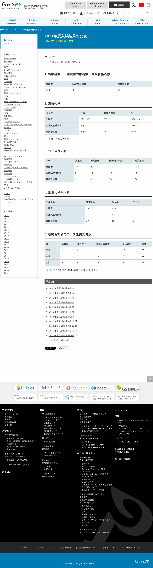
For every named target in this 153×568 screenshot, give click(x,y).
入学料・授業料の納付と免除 (92, 494)
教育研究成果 (85, 422)
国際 (142, 22)
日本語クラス (87, 517)
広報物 (7, 419)
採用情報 (8, 116)
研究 (98, 22)
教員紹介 (54, 22)
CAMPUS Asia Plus (13, 64)
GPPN (7, 130)
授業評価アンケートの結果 (93, 490)
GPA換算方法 (88, 482)
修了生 (7, 67)
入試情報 (51, 56)
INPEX (7, 193)
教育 (76, 22)
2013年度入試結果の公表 (61, 321)
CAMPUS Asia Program (15, 87)
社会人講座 (9, 144)
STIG (6, 185)
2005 (6, 273)
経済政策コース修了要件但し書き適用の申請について (97, 486)
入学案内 (33, 22)
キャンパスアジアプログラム (131, 428)
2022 (6, 224)
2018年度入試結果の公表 (61, 297)
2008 (6, 264)
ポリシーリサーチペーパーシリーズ (97, 428)
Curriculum (49, 442)
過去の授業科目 (51, 455)
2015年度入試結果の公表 (61, 311)
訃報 (6, 96)
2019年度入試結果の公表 (61, 292)
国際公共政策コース (52, 428)
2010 (6, 258)
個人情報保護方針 (87, 548)
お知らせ (8, 173)
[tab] (20, 417)
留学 (6, 90)
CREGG (7, 147)
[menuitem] (11, 22)
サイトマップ (108, 548)
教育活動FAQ (48, 476)
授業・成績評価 (86, 460)
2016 (6, 241)
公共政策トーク (11, 179)
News (14, 30)
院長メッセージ (11, 93)
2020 (6, 230)
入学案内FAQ (12, 449)
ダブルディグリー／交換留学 (17, 464)
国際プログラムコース (14, 454)
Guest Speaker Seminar (16, 167)
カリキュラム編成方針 (53, 417)
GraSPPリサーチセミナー (93, 447)
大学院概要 (11, 22)
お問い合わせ (66, 548)
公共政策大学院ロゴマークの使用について (96, 533)
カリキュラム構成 (51, 420)
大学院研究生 (48, 446)
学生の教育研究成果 (90, 431)
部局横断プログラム (50, 463)
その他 (84, 525)
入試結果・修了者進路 (16, 446)
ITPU (6, 190)
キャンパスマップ (44, 548)
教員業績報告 (10, 58)
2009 (6, 261)
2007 (6, 267)
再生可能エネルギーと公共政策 (18, 182)
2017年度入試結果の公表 (61, 302)
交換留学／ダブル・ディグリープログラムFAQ (134, 432)
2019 (6, 232)
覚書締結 (8, 170)
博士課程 (8, 72)
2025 (6, 215)
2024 (6, 218)
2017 (6, 238)
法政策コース (50, 423)
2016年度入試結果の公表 (61, 307)
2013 (6, 250)
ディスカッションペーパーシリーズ (97, 426)
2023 (6, 221)
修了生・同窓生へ (97, 4)
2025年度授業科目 (52, 453)
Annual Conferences (129, 442)
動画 (6, 136)
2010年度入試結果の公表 (61, 335)
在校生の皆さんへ (120, 22)
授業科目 (46, 449)
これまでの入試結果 (59, 340)
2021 (6, 227)
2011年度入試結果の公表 (61, 330)
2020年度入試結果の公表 (61, 288)
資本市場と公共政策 (13, 84)
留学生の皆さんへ (87, 502)
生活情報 (85, 522)
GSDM (7, 196)
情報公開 (8, 425)
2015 (6, 244)
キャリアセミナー (12, 162)
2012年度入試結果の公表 (61, 326)
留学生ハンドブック (90, 514)
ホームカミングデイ (13, 156)
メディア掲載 (10, 107)
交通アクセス (23, 548)
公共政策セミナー (12, 104)
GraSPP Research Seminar (18, 124)
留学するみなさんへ (88, 529)
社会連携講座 (10, 142)
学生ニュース (10, 75)
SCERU (7, 127)
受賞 (6, 78)
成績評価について (89, 479)
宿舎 (84, 511)
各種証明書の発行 (87, 500)
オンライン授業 (88, 466)
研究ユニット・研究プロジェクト (94, 414)
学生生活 (83, 497)
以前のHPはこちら (130, 548)
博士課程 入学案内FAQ (17, 460)
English (121, 5)
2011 (6, 255)
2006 (6, 270)
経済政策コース (51, 431)
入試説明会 (11, 444)
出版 (6, 113)
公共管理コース (51, 426)
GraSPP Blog (10, 133)
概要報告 (8, 61)
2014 (6, 247)
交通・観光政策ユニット (15, 101)
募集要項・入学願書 (15, 438)
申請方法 (123, 426)
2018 (6, 235)
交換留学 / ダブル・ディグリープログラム (133, 421)
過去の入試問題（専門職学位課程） (22, 441)
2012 (6, 253)
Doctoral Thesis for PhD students (93, 470)
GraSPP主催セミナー (89, 438)
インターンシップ (49, 473)
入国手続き (86, 506)
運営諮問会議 (10, 422)
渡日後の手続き (88, 509)
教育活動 (8, 110)
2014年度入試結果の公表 (61, 316)
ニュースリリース (12, 121)
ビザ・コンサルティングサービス (96, 520)
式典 (6, 98)
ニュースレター (11, 176)
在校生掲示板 (75, 4)
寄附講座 (83, 419)
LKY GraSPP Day (12, 187)
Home (4, 30)
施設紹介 (8, 417)
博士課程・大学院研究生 (15, 456)
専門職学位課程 (11, 435)
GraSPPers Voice (12, 70)
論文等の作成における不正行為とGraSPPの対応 (96, 475)
